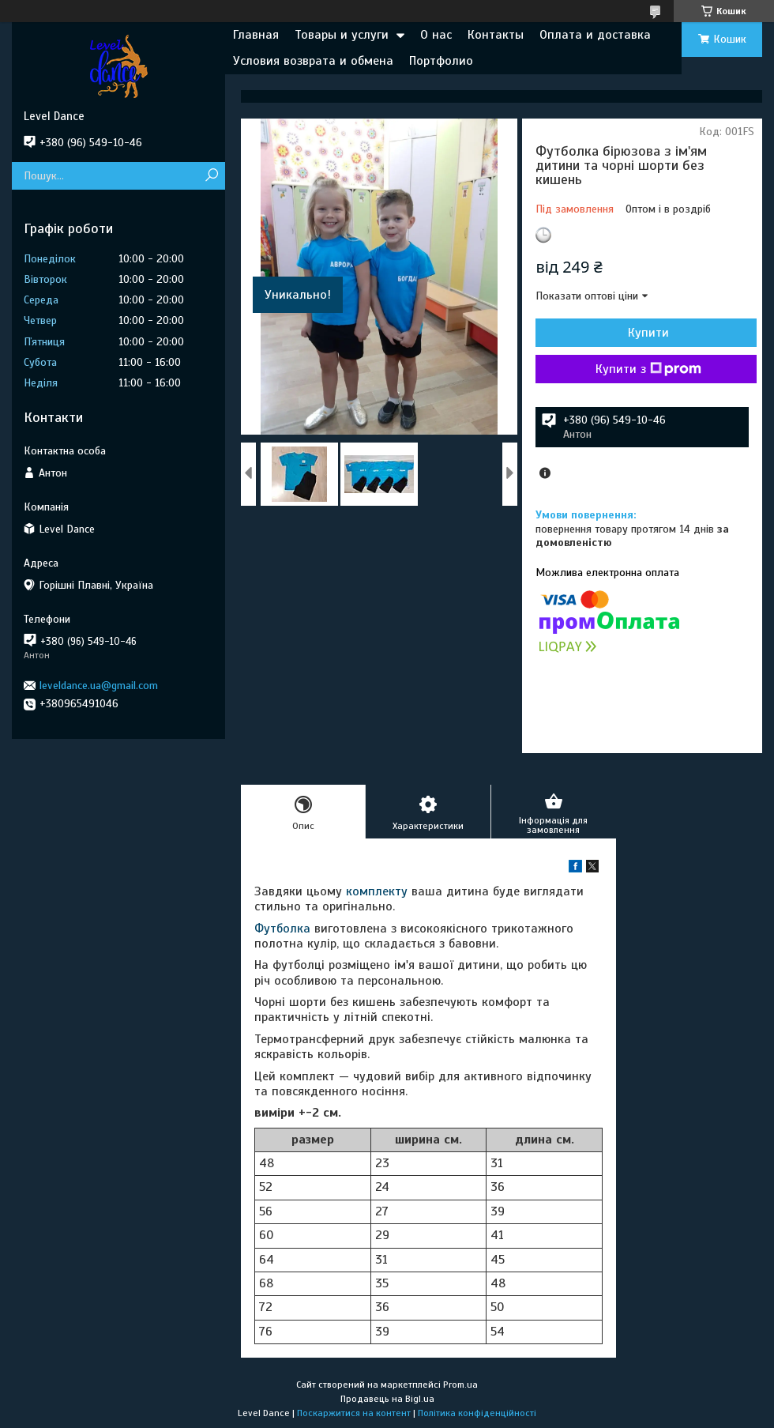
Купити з (648, 369)
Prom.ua (460, 1384)
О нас (436, 35)
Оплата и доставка (595, 35)
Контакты (496, 35)
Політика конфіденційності (477, 1413)
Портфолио (441, 61)
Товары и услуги (342, 35)
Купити (648, 333)
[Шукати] (211, 176)
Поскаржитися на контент (354, 1413)
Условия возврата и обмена (313, 61)
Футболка (282, 928)
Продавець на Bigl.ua (387, 1398)
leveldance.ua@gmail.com (98, 685)
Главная (256, 35)
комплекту (377, 891)
